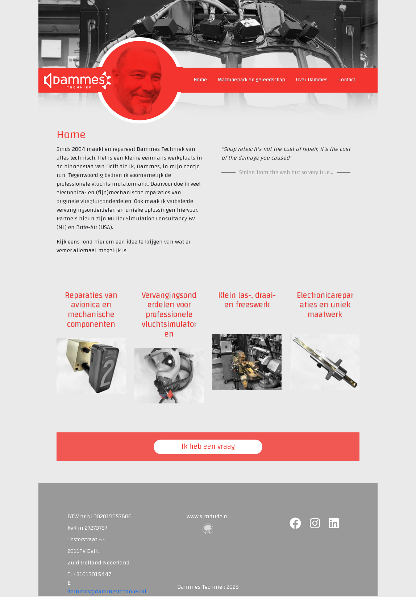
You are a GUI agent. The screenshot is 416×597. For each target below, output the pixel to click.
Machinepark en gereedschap (251, 79)
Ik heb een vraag (208, 446)
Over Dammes (312, 79)
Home (200, 79)
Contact (346, 79)
